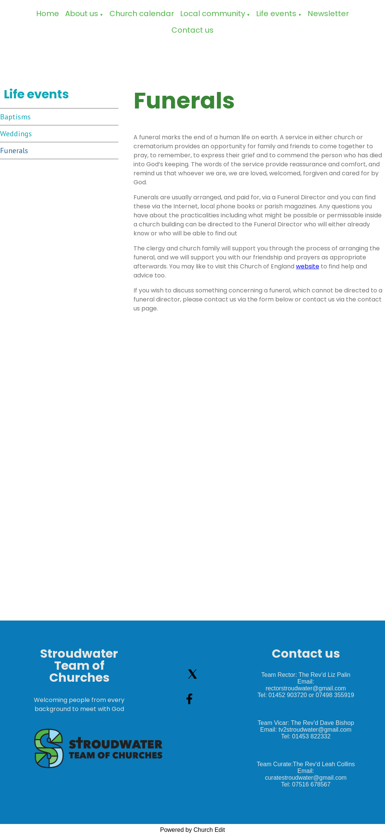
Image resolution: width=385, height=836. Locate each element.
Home (47, 13)
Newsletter (328, 13)
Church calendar (141, 13)
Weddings (16, 134)
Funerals (14, 150)
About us (81, 13)
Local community (212, 13)
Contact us (192, 30)
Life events (276, 13)
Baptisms (15, 117)
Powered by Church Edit (192, 830)
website (307, 266)
